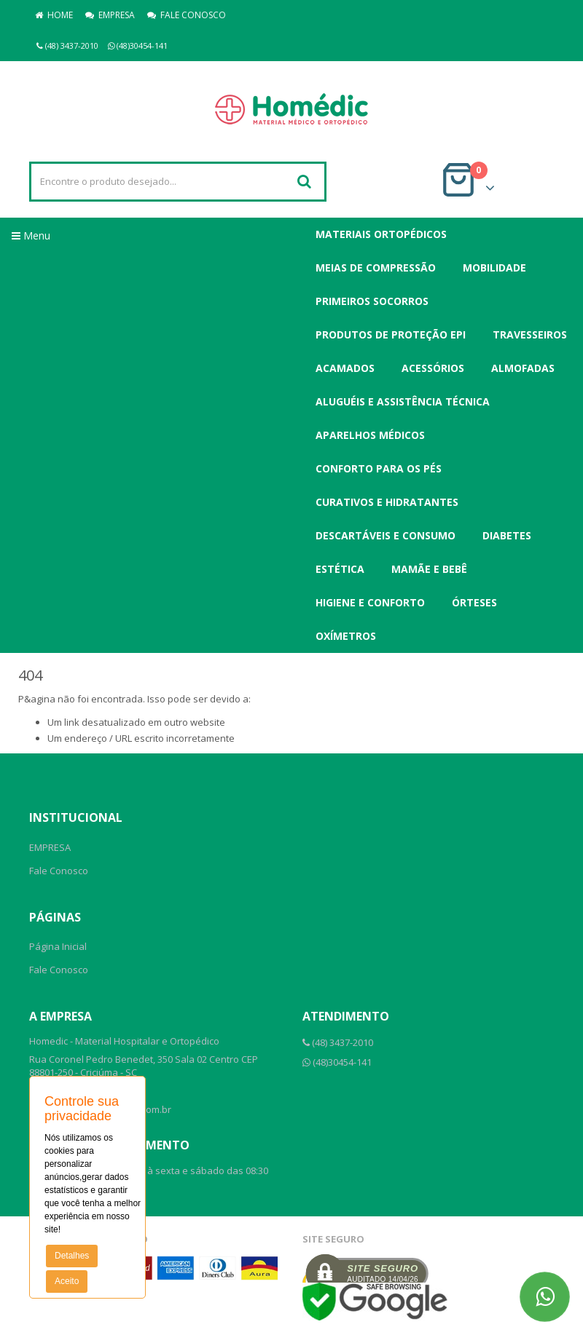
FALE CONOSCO (186, 15)
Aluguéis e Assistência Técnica (403, 401)
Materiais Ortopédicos (381, 234)
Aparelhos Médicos (370, 435)
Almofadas (523, 368)
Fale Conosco (58, 870)
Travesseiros (530, 334)
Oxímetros (346, 636)
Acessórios (433, 368)
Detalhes (72, 1256)
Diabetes (506, 535)
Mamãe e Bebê (429, 569)
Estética (340, 569)
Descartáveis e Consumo (385, 535)
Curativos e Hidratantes (387, 502)
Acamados (345, 368)
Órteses (474, 602)
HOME (54, 15)
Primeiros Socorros (372, 301)
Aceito (67, 1281)
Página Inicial (58, 946)
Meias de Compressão (376, 267)
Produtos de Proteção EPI (391, 334)
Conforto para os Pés (379, 468)
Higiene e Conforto (370, 602)
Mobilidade (494, 267)
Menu (31, 235)
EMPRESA (110, 15)
